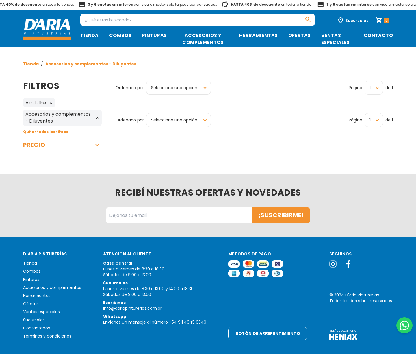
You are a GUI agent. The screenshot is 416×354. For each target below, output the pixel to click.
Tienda (89, 35)
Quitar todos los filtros (45, 131)
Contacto (378, 35)
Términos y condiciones (47, 336)
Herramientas (258, 35)
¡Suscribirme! (281, 215)
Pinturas (154, 35)
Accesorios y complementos (203, 39)
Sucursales (34, 320)
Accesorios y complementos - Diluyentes (90, 64)
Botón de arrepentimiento (267, 333)
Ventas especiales (335, 39)
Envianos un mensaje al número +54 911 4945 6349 (154, 322)
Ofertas (299, 35)
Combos (120, 35)
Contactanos (36, 328)
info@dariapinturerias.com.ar (132, 308)
